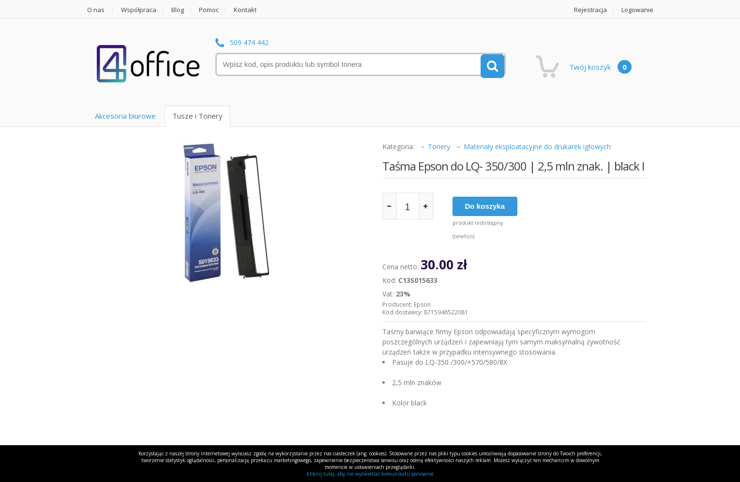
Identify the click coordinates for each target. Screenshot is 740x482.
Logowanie (637, 10)
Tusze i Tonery (197, 116)
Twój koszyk (600, 67)
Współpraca (138, 10)
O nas (96, 10)
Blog (177, 10)
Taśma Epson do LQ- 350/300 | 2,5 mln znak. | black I (513, 166)
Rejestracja (590, 10)
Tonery (439, 146)
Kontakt (245, 10)
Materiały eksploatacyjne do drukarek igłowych (537, 146)
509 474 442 (249, 42)
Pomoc (209, 10)
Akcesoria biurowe (125, 116)
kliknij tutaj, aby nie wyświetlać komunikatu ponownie (370, 473)
